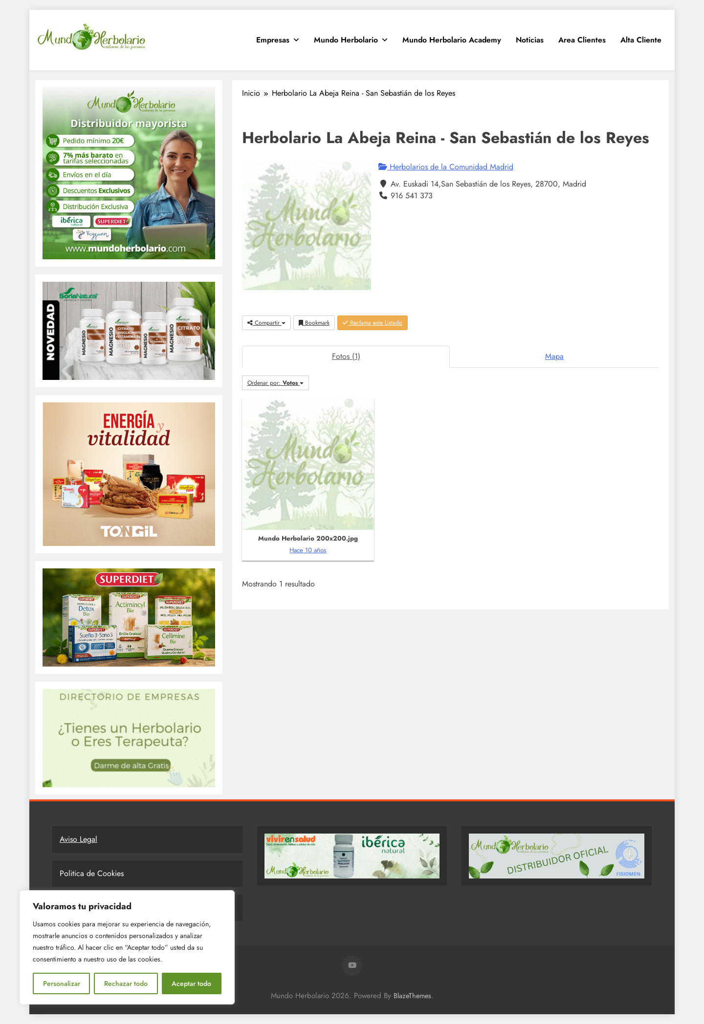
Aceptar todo (191, 983)
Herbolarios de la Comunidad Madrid (445, 166)
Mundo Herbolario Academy (451, 39)
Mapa (554, 356)
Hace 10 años (307, 550)
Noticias (530, 39)
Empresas (272, 39)
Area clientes (582, 39)
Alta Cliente (640, 39)
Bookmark (314, 322)
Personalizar (61, 983)
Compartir (266, 322)
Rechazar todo (126, 983)
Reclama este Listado (372, 322)
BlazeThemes (412, 996)
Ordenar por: (275, 382)
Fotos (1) (346, 356)
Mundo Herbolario (346, 39)
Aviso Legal (78, 839)
